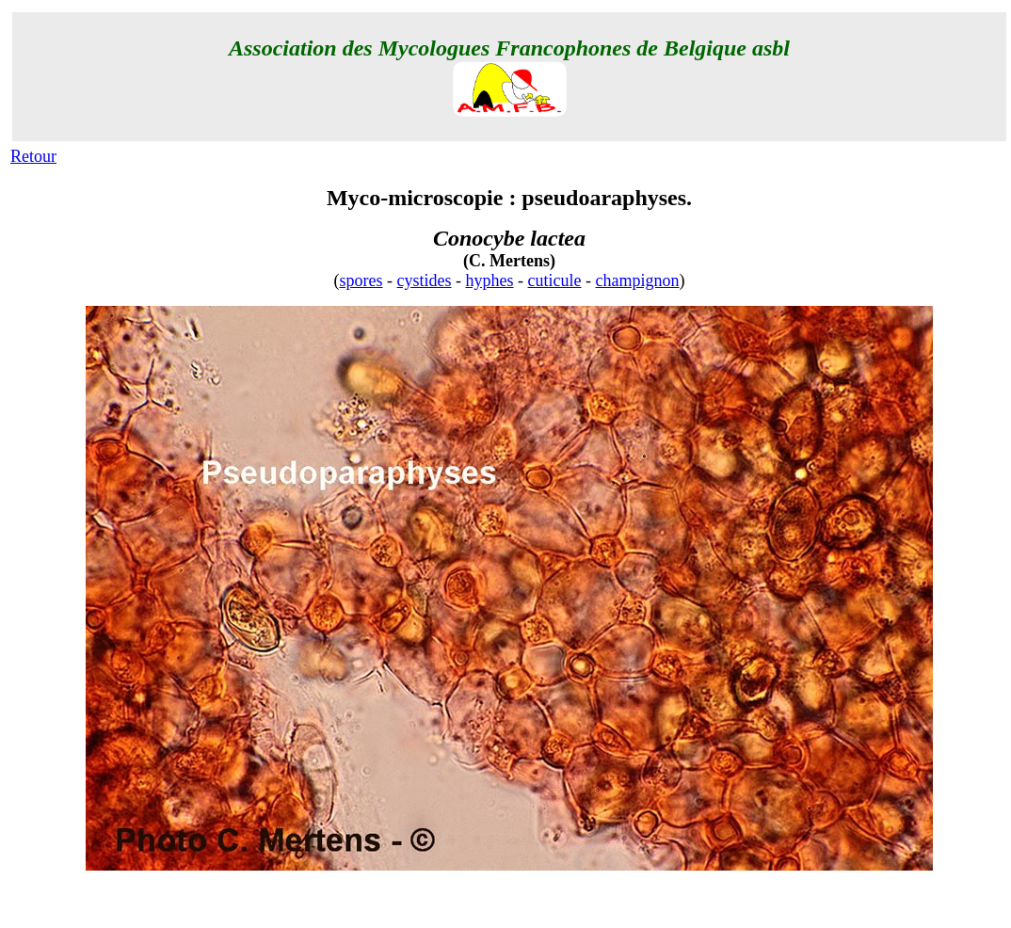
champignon (638, 280)
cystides (424, 280)
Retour (33, 156)
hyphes (490, 280)
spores (361, 280)
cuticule (555, 280)
